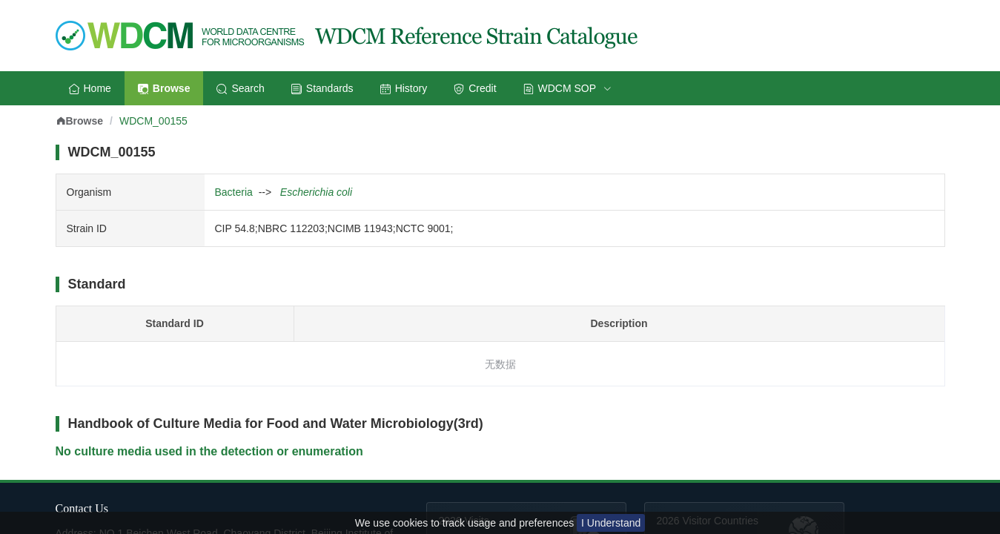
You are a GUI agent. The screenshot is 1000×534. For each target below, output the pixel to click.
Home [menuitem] (90, 88)
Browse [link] (80, 121)
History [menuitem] (404, 88)
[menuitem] (567, 88)
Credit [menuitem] (475, 88)
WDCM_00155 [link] (153, 121)
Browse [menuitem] (164, 88)
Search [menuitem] (240, 88)
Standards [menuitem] (322, 88)
